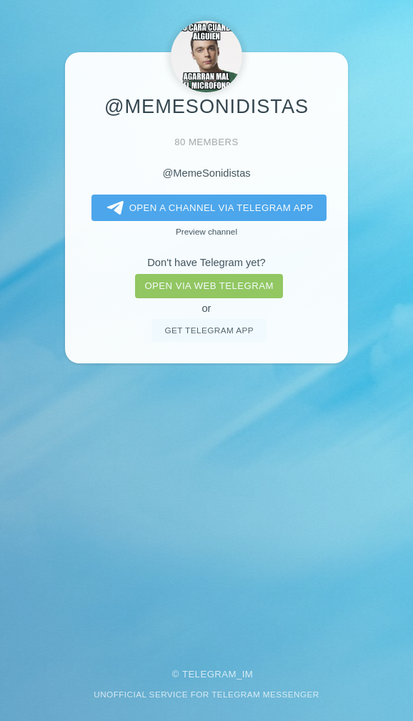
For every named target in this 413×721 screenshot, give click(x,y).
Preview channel (206, 231)
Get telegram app (208, 330)
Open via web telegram (208, 285)
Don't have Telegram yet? (206, 262)
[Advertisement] (206, 506)
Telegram (209, 674)
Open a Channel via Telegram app (207, 208)
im (248, 674)
